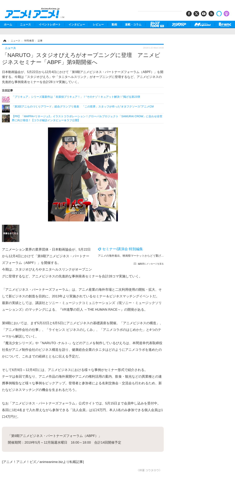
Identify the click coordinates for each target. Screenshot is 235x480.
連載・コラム (133, 24)
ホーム (8, 24)
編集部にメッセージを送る (151, 264)
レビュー (98, 24)
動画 (114, 24)
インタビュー (77, 24)
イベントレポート (50, 24)
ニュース (25, 24)
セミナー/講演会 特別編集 (122, 249)
